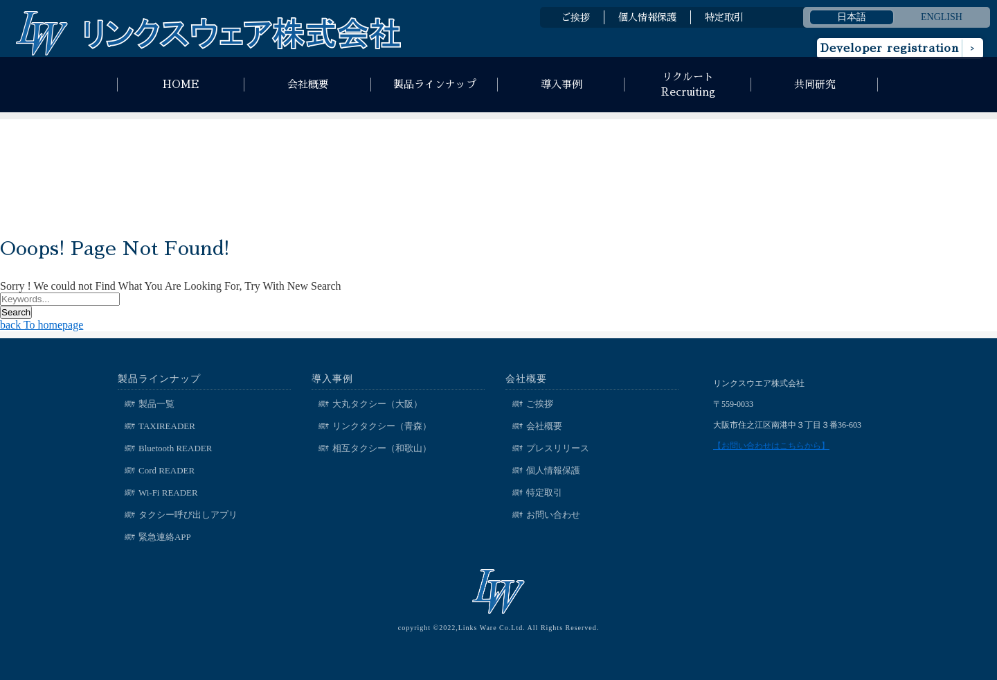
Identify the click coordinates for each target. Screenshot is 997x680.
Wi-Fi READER (168, 492)
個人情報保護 (647, 17)
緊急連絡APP (164, 537)
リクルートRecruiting (688, 84)
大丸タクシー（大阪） (377, 404)
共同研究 (815, 84)
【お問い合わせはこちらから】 (771, 446)
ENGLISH (941, 17)
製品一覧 (156, 404)
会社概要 (308, 84)
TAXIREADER (166, 426)
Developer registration (889, 48)
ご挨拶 (575, 17)
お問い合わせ (553, 514)
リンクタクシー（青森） (381, 426)
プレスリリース (557, 448)
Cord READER (166, 470)
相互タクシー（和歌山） (381, 448)
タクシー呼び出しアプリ (187, 514)
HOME (181, 84)
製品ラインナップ (434, 84)
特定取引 (724, 17)
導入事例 (561, 84)
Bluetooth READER (175, 448)
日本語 (851, 17)
